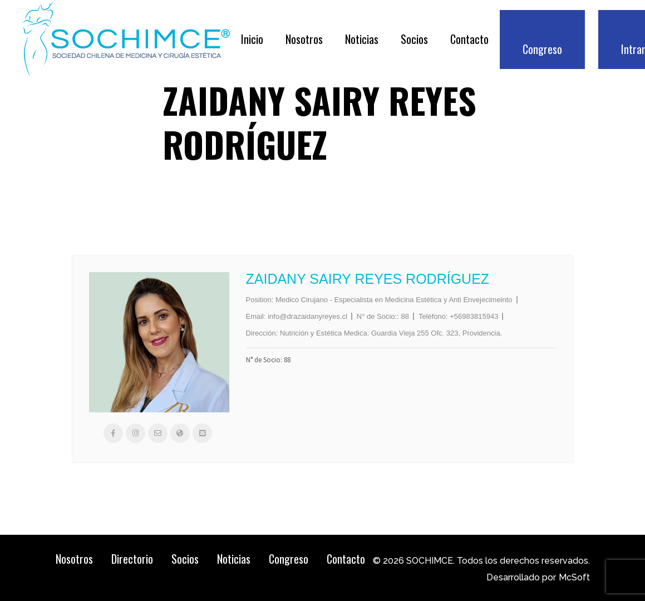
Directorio (132, 558)
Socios (185, 558)
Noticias (233, 558)
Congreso (288, 558)
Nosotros (74, 558)
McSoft (574, 577)
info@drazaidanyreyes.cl (307, 316)
